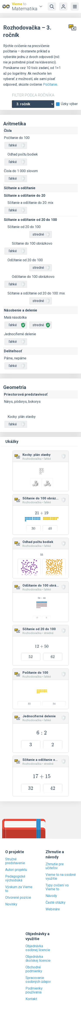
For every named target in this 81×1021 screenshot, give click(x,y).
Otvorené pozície (18, 898)
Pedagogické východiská (15, 878)
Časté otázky (55, 903)
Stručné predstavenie (15, 861)
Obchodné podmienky (33, 969)
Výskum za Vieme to (18, 889)
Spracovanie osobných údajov (38, 980)
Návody (51, 896)
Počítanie (50, 84)
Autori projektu (16, 870)
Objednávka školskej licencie (38, 959)
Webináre (53, 909)
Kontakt (31, 999)
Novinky (11, 904)
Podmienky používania (34, 990)
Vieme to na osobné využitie (61, 877)
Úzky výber (69, 104)
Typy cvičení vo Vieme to (57, 887)
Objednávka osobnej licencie (37, 948)
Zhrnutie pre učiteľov (55, 866)
